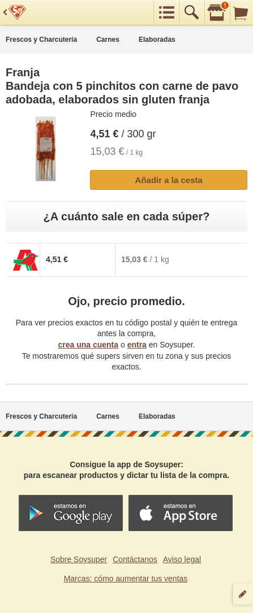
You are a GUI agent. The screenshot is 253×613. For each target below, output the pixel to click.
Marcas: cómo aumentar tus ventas (126, 578)
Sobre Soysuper (78, 559)
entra (137, 344)
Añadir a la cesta (169, 180)
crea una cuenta (88, 344)
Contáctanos (135, 559)
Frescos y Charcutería (41, 40)
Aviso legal (182, 559)
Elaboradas (157, 40)
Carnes (107, 40)
